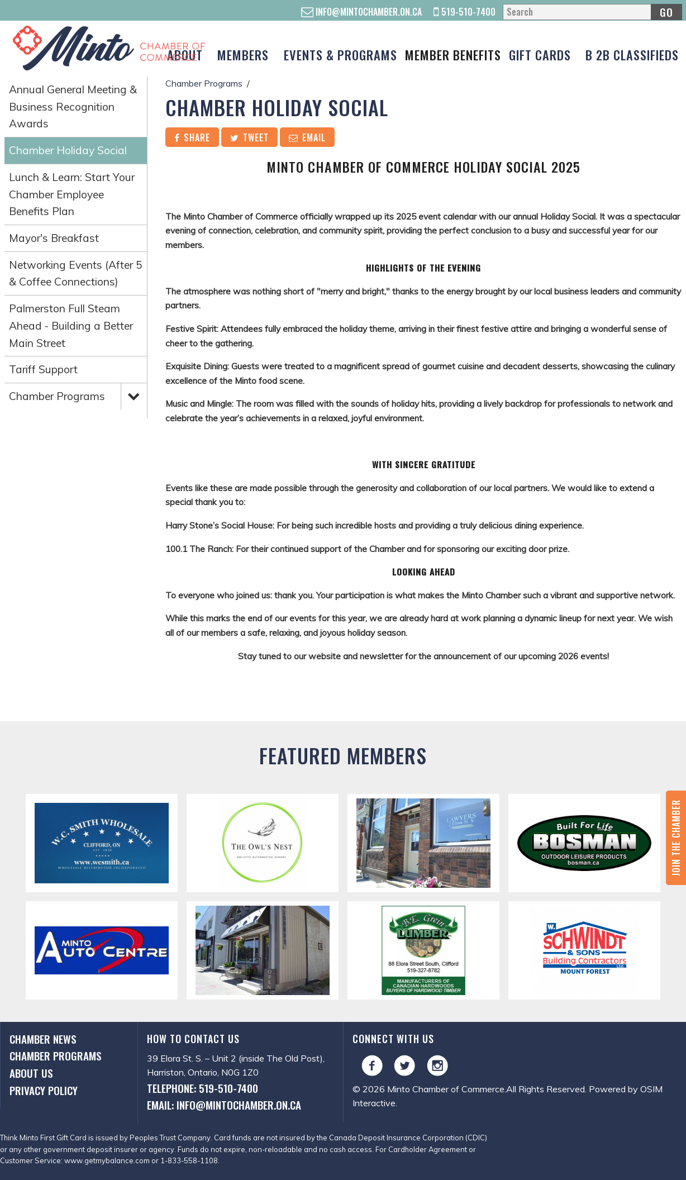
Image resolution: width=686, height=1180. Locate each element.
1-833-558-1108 (189, 1160)
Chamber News (43, 1039)
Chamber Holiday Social (68, 150)
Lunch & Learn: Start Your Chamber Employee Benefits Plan (72, 194)
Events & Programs (340, 54)
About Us (31, 1073)
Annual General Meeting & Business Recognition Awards (73, 106)
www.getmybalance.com (107, 1160)
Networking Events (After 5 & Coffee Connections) (75, 273)
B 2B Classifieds (632, 54)
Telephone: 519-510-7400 (202, 1088)
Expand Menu (133, 395)
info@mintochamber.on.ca (361, 11)
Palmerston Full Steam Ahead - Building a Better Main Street (71, 325)
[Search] (592, 12)
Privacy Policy (43, 1090)
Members (243, 54)
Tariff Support (43, 369)
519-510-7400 (464, 11)
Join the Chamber (676, 838)
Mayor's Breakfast (54, 238)
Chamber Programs (57, 396)
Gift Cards (540, 54)
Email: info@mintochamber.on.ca (224, 1105)
